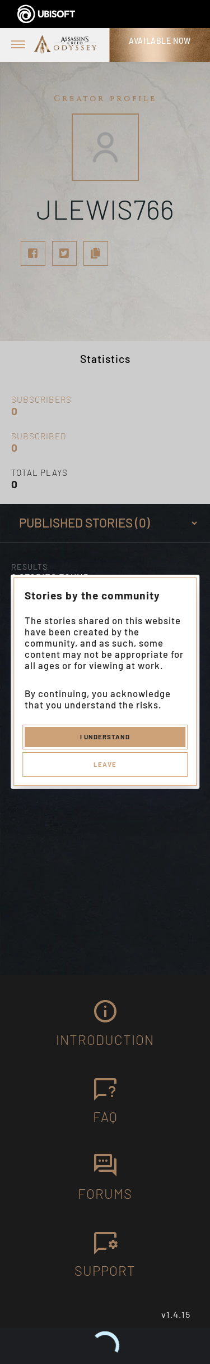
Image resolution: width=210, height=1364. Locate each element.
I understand (105, 736)
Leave (105, 764)
